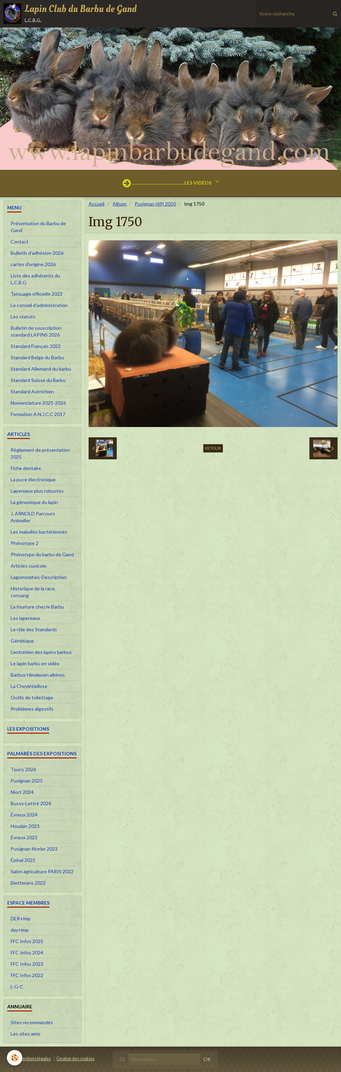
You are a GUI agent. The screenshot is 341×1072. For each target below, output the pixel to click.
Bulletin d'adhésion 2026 (37, 253)
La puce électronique (33, 479)
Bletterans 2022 (28, 883)
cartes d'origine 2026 (33, 264)
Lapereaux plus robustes (37, 491)
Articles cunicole (28, 566)
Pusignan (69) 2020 (155, 204)
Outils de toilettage (32, 697)
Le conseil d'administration (39, 305)
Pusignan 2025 (27, 781)
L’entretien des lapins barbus (41, 652)
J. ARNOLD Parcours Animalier (33, 517)
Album (119, 204)
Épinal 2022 (23, 860)
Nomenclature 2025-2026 (38, 403)
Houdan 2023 (25, 826)
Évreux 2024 (24, 815)
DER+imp (21, 918)
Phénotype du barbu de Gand (42, 554)
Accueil (96, 204)
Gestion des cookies (75, 1058)
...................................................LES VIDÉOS (168, 183)
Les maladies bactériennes (39, 532)
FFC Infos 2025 (27, 941)
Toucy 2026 (23, 769)
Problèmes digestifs (32, 709)
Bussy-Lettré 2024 (31, 803)
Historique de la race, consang (33, 592)
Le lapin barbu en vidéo (35, 663)
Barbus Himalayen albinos (38, 675)
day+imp (20, 930)
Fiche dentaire (26, 468)
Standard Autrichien (32, 391)
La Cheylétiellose (29, 686)
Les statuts (23, 316)
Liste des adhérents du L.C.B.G (35, 279)
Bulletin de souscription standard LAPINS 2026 (36, 331)
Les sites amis (26, 1034)
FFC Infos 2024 (27, 952)
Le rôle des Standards (34, 629)
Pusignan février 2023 (34, 849)
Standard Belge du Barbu (37, 357)
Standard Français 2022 (36, 346)
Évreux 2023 (24, 837)
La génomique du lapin (34, 502)
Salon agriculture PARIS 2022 (42, 871)
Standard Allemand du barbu (41, 369)
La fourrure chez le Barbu (37, 607)
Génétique (22, 641)
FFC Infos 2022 (27, 975)
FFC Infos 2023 (27, 964)
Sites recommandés (32, 1022)
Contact (20, 241)
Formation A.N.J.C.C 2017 (38, 414)
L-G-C (17, 986)
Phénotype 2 (24, 543)
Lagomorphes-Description (39, 577)
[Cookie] (14, 1057)
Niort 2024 (22, 792)
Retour (213, 448)
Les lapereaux (25, 618)
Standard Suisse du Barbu (38, 380)
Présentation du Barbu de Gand (38, 226)
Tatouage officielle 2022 (36, 294)
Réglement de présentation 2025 (40, 453)
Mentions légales (35, 1058)
